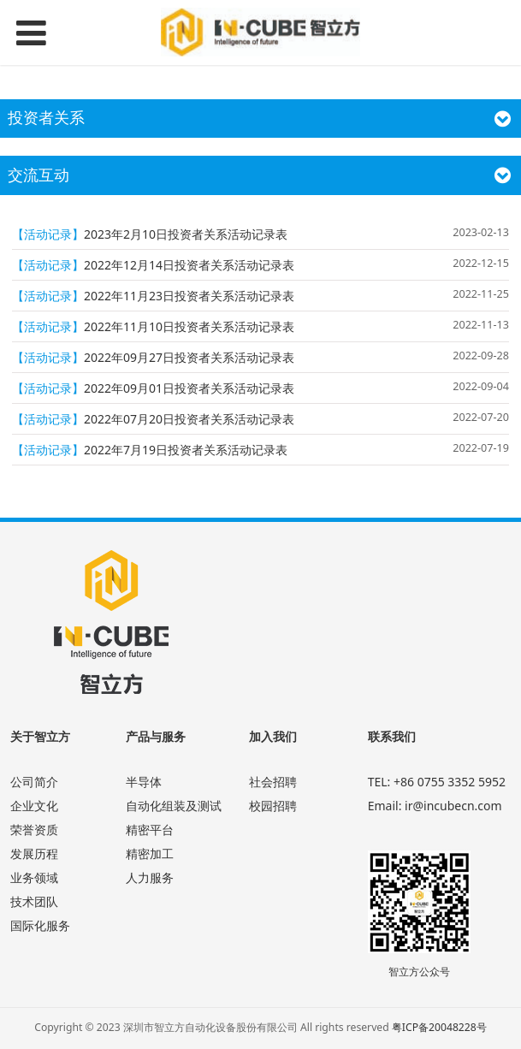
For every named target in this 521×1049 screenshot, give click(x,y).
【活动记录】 (48, 234)
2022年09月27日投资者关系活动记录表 (189, 357)
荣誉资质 (34, 829)
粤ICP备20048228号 (439, 1027)
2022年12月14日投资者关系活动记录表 (189, 265)
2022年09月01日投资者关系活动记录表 (189, 388)
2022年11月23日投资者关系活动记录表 (189, 295)
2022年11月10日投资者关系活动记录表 (189, 326)
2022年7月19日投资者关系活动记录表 (185, 450)
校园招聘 (273, 805)
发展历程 (34, 853)
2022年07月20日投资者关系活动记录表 (189, 419)
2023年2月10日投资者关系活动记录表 (185, 234)
